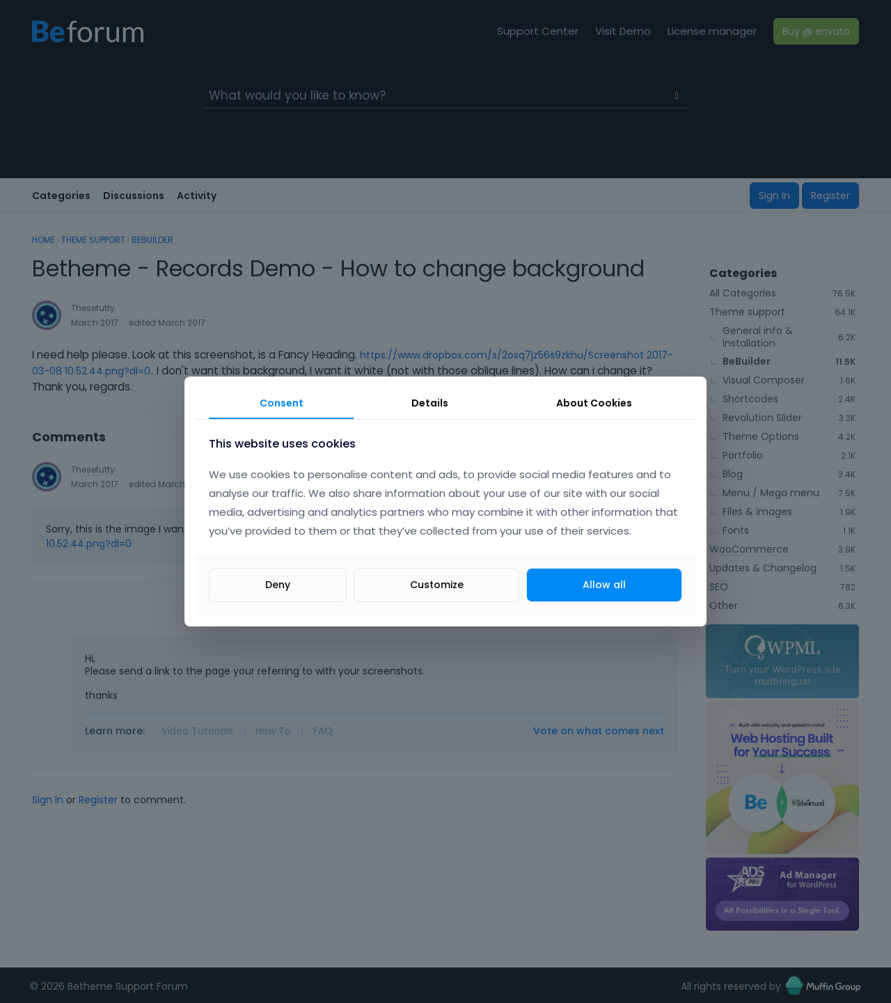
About (594, 403)
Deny (277, 585)
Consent (281, 403)
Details (429, 403)
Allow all (604, 585)
